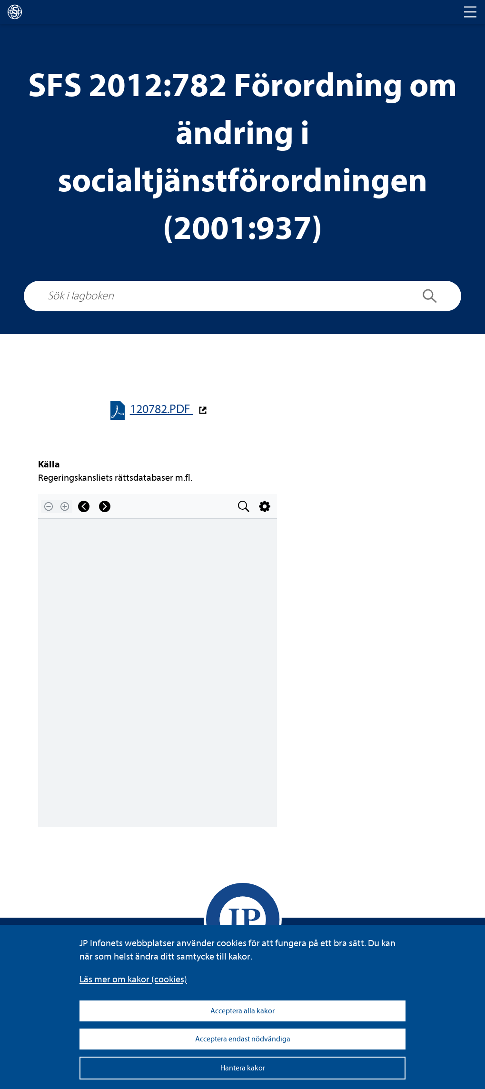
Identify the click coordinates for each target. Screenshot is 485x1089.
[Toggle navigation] (470, 12)
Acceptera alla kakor (242, 1011)
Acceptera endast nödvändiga (242, 1039)
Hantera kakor (242, 1068)
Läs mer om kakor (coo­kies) (133, 979)
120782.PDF (161, 409)
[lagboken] (15, 12)
